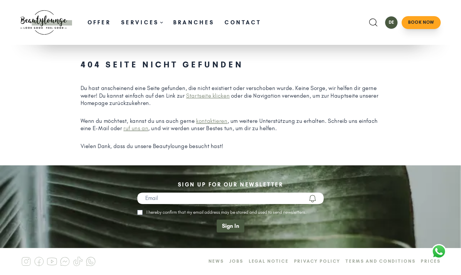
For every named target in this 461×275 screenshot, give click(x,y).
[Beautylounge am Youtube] (52, 261)
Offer (99, 22)
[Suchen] (373, 22)
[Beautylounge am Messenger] (65, 261)
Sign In (230, 226)
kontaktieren (211, 121)
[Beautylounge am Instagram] (26, 261)
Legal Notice (269, 261)
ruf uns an (135, 128)
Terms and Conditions (380, 261)
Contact (243, 22)
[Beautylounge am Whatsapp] (90, 261)
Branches (193, 22)
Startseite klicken (208, 95)
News (216, 261)
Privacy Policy (317, 261)
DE (391, 22)
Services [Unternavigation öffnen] (142, 22)
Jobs (236, 261)
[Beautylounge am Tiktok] (78, 261)
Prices (431, 261)
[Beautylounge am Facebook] (39, 261)
